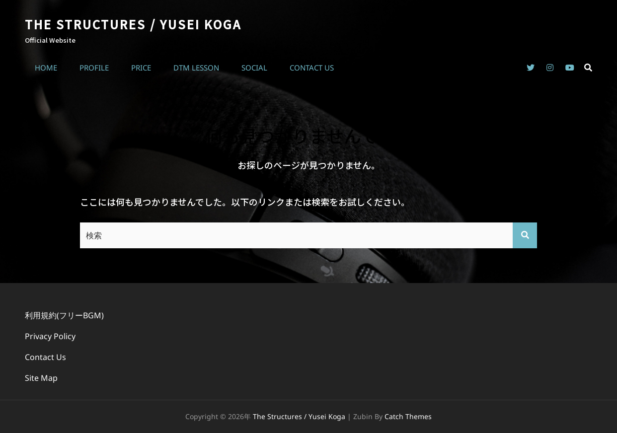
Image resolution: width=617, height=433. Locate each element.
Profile (94, 67)
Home (46, 67)
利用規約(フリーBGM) (64, 315)
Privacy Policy (50, 336)
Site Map (41, 377)
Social (254, 67)
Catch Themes (408, 416)
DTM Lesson (196, 67)
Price (141, 67)
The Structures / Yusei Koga (133, 24)
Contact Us (312, 67)
